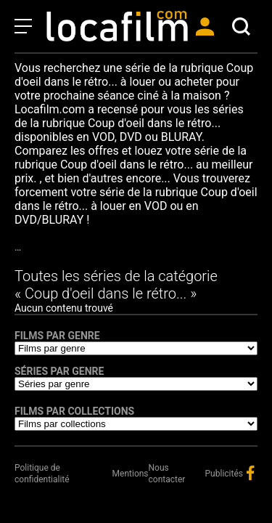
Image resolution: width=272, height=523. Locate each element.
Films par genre (57, 335)
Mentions (130, 474)
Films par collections (74, 411)
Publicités (224, 474)
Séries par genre (59, 371)
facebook (250, 473)
